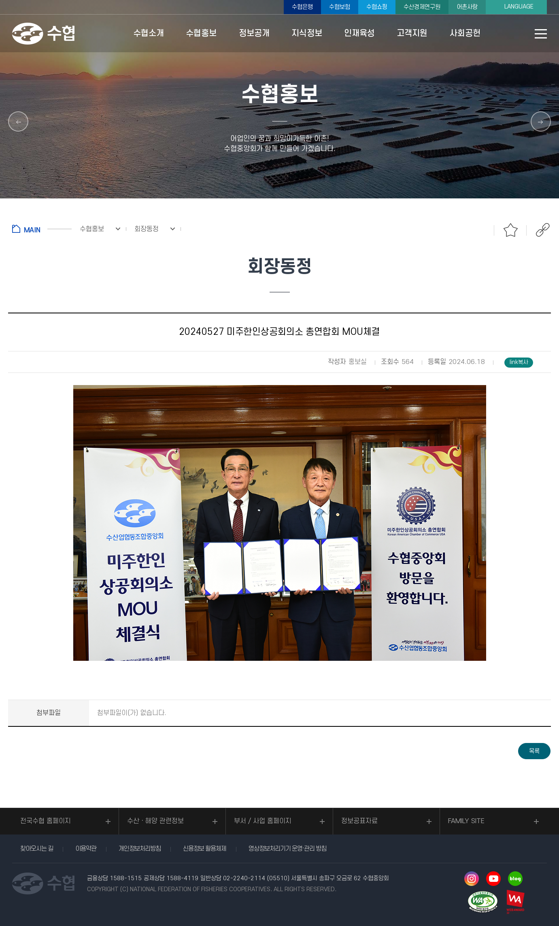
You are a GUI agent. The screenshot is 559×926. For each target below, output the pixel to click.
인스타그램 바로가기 (471, 878)
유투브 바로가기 (493, 878)
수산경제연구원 (422, 7)
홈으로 (42, 229)
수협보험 (339, 7)
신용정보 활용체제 (204, 848)
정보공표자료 (359, 821)
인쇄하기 (478, 230)
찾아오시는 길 (36, 848)
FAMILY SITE (466, 821)
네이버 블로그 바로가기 (515, 878)
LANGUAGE (518, 6)
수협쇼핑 (376, 7)
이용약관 (85, 848)
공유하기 (543, 230)
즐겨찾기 (510, 230)
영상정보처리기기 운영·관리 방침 (287, 848)
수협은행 (302, 7)
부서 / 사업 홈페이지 (262, 821)
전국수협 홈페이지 (45, 821)
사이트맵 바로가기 (541, 33)
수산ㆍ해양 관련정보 (155, 821)
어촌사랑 (467, 7)
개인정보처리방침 (140, 848)
